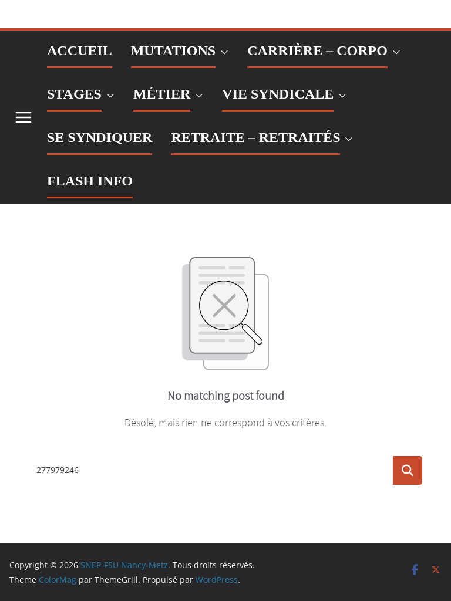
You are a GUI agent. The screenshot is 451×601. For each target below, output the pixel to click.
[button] (222, 52)
